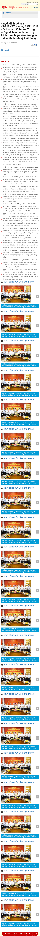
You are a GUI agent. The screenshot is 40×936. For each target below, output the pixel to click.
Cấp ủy (34, 933)
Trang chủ (6, 933)
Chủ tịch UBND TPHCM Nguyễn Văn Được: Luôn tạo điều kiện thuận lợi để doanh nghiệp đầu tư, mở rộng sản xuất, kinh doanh (19, 306)
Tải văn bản (5, 50)
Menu (35, 8)
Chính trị (14, 933)
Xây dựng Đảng (25, 933)
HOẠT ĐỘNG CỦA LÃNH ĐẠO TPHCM (19, 282)
